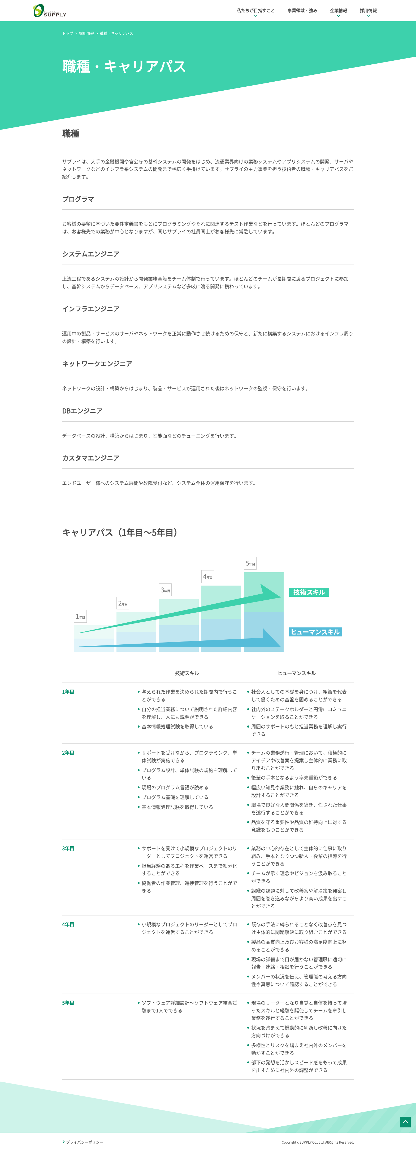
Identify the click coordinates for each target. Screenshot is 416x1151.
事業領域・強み (302, 10)
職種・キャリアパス (116, 33)
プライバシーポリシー (84, 1142)
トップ (67, 33)
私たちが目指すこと (256, 10)
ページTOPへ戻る (405, 1122)
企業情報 (338, 10)
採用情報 (368, 10)
